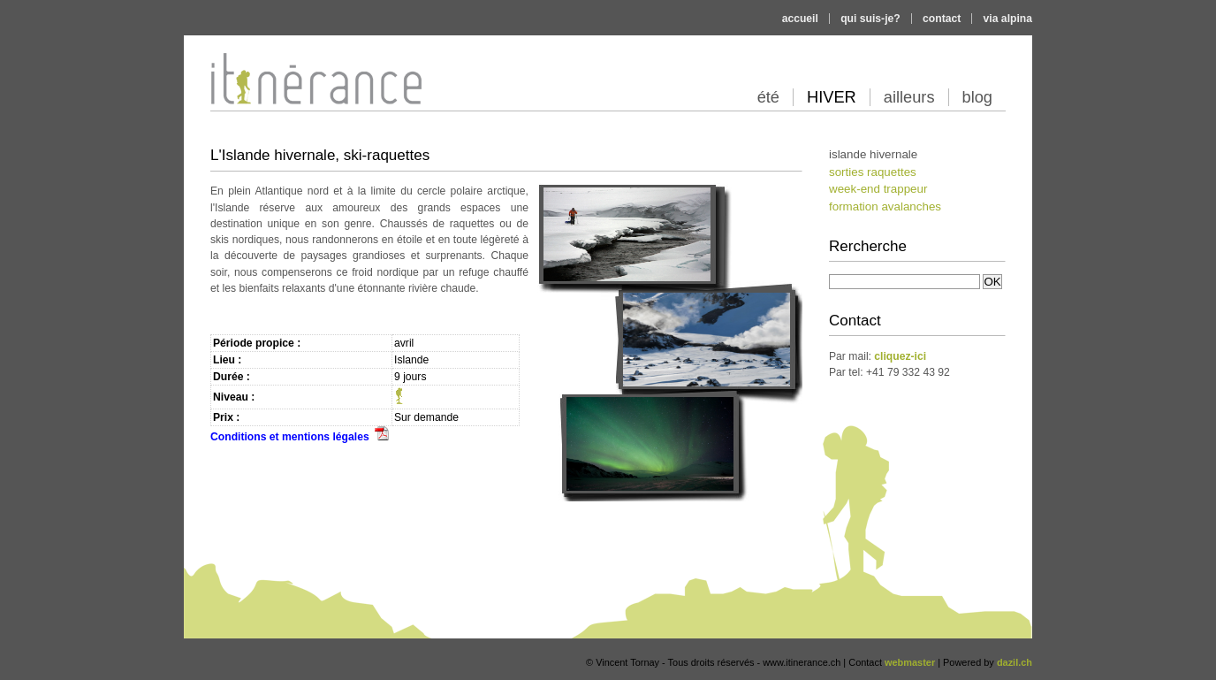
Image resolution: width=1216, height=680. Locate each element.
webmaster (910, 662)
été (768, 97)
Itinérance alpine (296, 139)
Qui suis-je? (870, 18)
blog (977, 97)
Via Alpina (1008, 18)
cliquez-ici (900, 356)
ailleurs (909, 97)
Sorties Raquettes (872, 172)
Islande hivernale (873, 154)
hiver (831, 97)
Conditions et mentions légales (299, 437)
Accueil (800, 18)
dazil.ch (1014, 662)
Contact (942, 18)
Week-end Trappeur (878, 188)
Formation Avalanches (885, 206)
